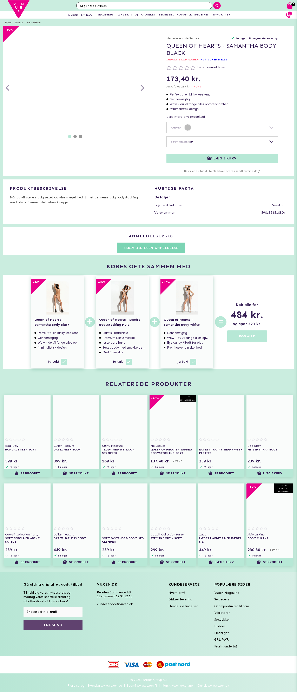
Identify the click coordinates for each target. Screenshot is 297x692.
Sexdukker (222, 619)
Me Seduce (191, 38)
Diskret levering (180, 599)
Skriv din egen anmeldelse (151, 248)
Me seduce (34, 22)
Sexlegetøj (222, 599)
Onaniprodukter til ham (231, 606)
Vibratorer (222, 613)
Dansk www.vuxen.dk (213, 685)
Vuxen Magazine (226, 593)
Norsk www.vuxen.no (177, 685)
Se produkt (27, 473)
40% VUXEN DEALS (214, 59)
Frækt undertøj (225, 646)
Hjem (8, 22)
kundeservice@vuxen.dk (115, 604)
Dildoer (219, 626)
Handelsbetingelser (183, 606)
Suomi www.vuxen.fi (142, 685)
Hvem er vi (177, 593)
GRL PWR (221, 639)
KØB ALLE (247, 336)
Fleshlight (221, 633)
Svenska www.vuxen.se (105, 685)
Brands (19, 22)
